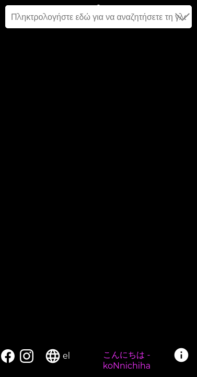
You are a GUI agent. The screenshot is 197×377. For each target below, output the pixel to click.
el (66, 356)
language (52, 356)
